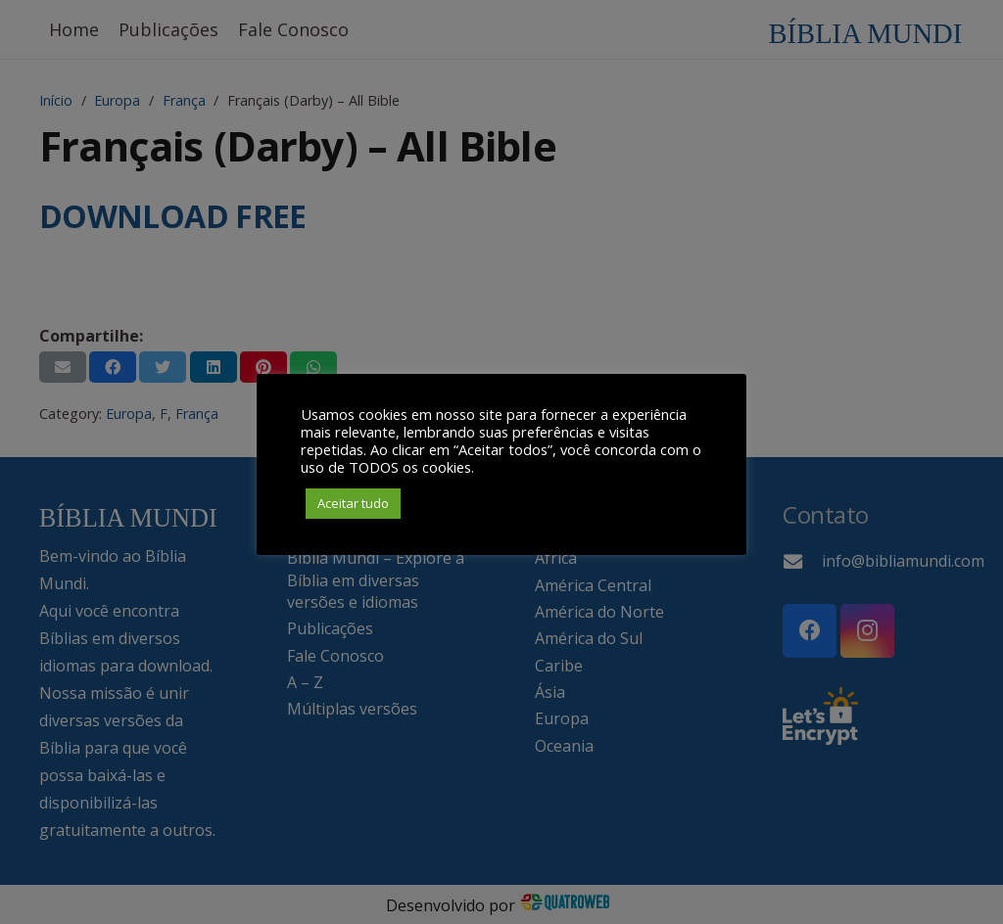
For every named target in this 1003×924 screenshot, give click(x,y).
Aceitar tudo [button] (353, 503)
